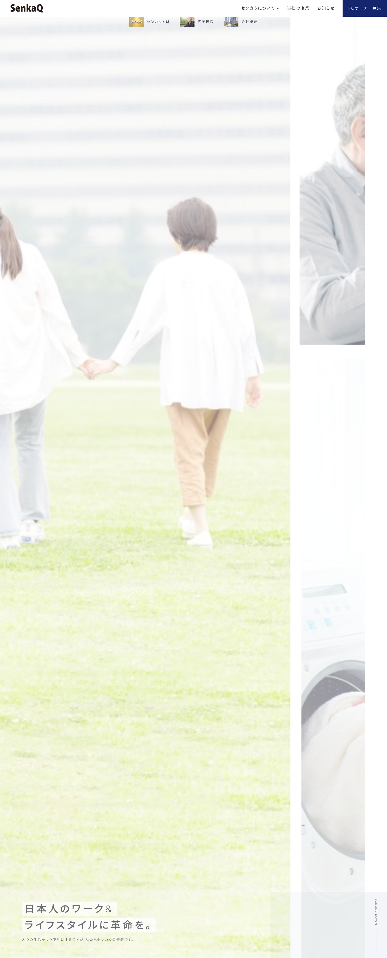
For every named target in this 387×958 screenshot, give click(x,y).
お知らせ (326, 8)
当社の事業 (298, 8)
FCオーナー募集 (365, 8)
